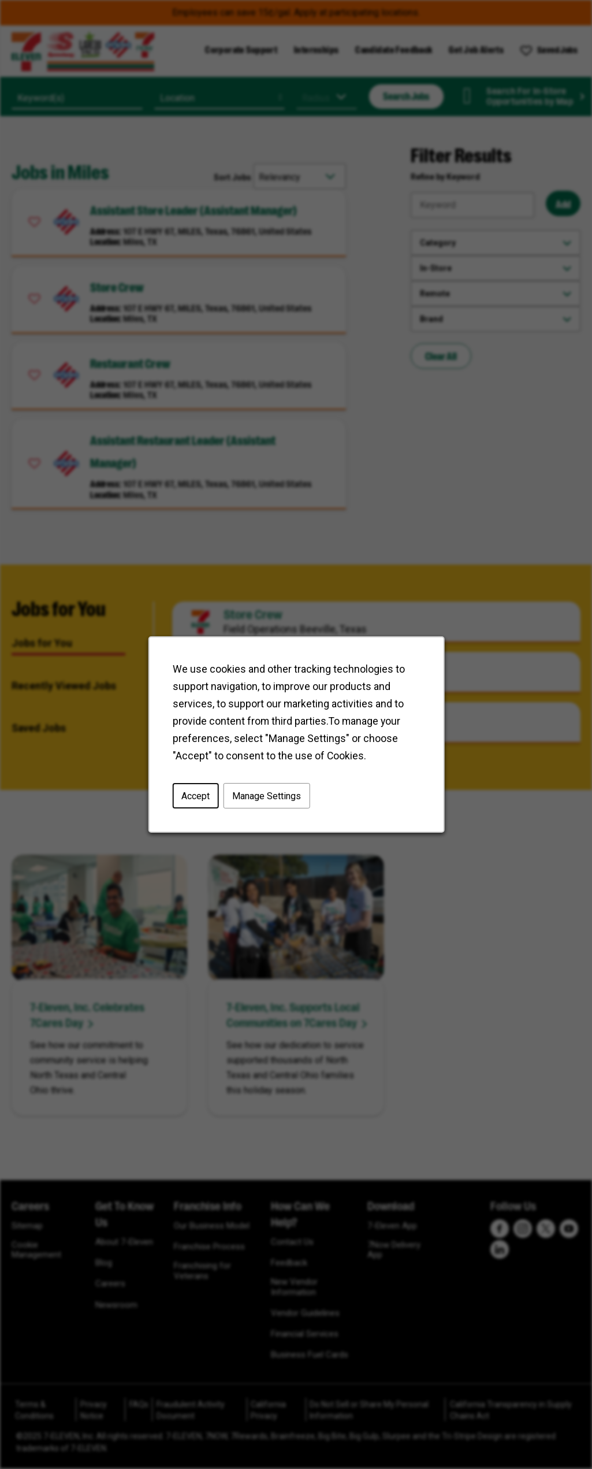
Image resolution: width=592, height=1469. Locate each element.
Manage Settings (266, 796)
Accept (196, 796)
